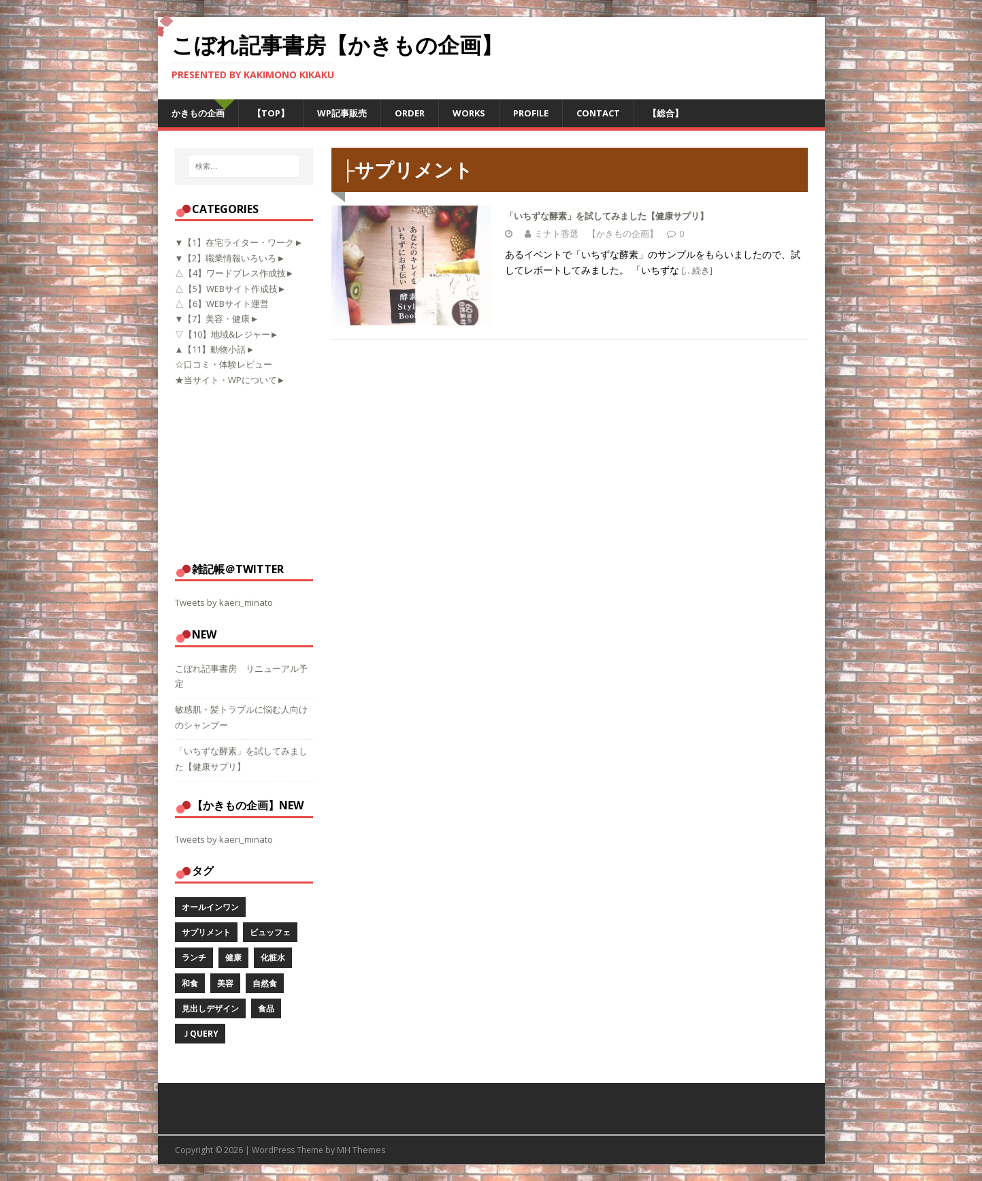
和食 (190, 983)
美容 (225, 983)
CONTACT (598, 113)
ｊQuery (200, 1033)
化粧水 (273, 957)
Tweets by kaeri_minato (224, 602)
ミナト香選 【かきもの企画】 (596, 233)
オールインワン (210, 907)
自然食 (264, 983)
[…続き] (697, 270)
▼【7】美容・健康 (212, 318)
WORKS (469, 113)
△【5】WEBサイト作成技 (226, 288)
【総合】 (665, 113)
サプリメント (206, 932)
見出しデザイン (210, 1008)
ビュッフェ (270, 932)
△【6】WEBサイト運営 (222, 303)
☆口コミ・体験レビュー (223, 364)
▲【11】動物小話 (210, 349)
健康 (233, 957)
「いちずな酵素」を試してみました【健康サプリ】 (606, 216)
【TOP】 (270, 113)
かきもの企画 (198, 113)
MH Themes (361, 1150)
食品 (266, 1008)
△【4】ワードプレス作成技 (230, 273)
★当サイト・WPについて (226, 380)
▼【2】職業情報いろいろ (226, 258)
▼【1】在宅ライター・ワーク (235, 242)
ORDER (410, 113)
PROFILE (531, 113)
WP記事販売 (342, 113)
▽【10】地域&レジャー (222, 334)
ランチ (194, 957)
